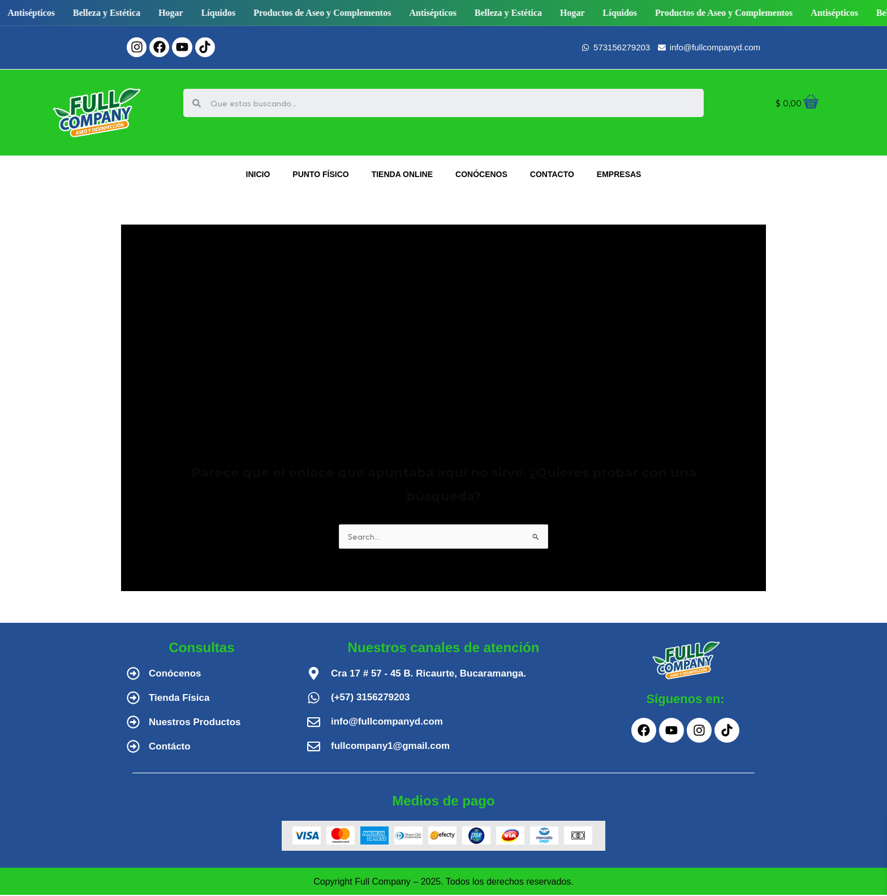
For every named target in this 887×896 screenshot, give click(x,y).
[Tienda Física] (133, 698)
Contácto (170, 747)
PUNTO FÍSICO (320, 174)
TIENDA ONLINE (402, 174)
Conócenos (175, 674)
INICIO (258, 174)
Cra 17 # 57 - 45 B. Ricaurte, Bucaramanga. (428, 674)
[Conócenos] (133, 674)
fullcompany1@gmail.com (390, 747)
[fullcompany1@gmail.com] (313, 747)
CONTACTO (552, 174)
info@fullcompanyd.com (387, 722)
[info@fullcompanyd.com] (313, 723)
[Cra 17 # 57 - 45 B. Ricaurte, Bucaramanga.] (313, 674)
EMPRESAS (619, 174)
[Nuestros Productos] (133, 723)
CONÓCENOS (481, 174)
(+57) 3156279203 (370, 698)
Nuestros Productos (194, 723)
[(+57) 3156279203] (313, 698)
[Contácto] (133, 747)
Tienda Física (179, 698)
